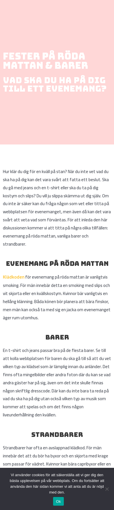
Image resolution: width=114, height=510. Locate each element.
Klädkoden (13, 276)
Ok (58, 501)
